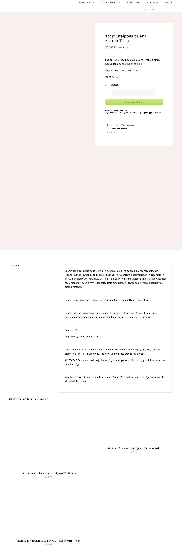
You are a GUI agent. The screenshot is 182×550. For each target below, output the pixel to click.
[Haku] (146, 9)
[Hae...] (158, 9)
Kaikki (116, 110)
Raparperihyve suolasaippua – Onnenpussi (133, 448)
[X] (129, 125)
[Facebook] (111, 125)
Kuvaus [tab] (15, 265)
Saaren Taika (123, 110)
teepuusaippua (147, 112)
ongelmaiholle (127, 112)
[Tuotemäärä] (134, 92)
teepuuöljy (137, 112)
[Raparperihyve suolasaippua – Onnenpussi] (112, 407)
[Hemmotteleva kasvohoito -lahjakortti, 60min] (40, 407)
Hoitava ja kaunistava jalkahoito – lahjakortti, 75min (48, 540)
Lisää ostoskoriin (134, 102)
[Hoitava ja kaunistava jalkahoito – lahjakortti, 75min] (40, 491)
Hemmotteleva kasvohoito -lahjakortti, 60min (48, 473)
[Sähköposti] (116, 129)
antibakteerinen (115, 112)
